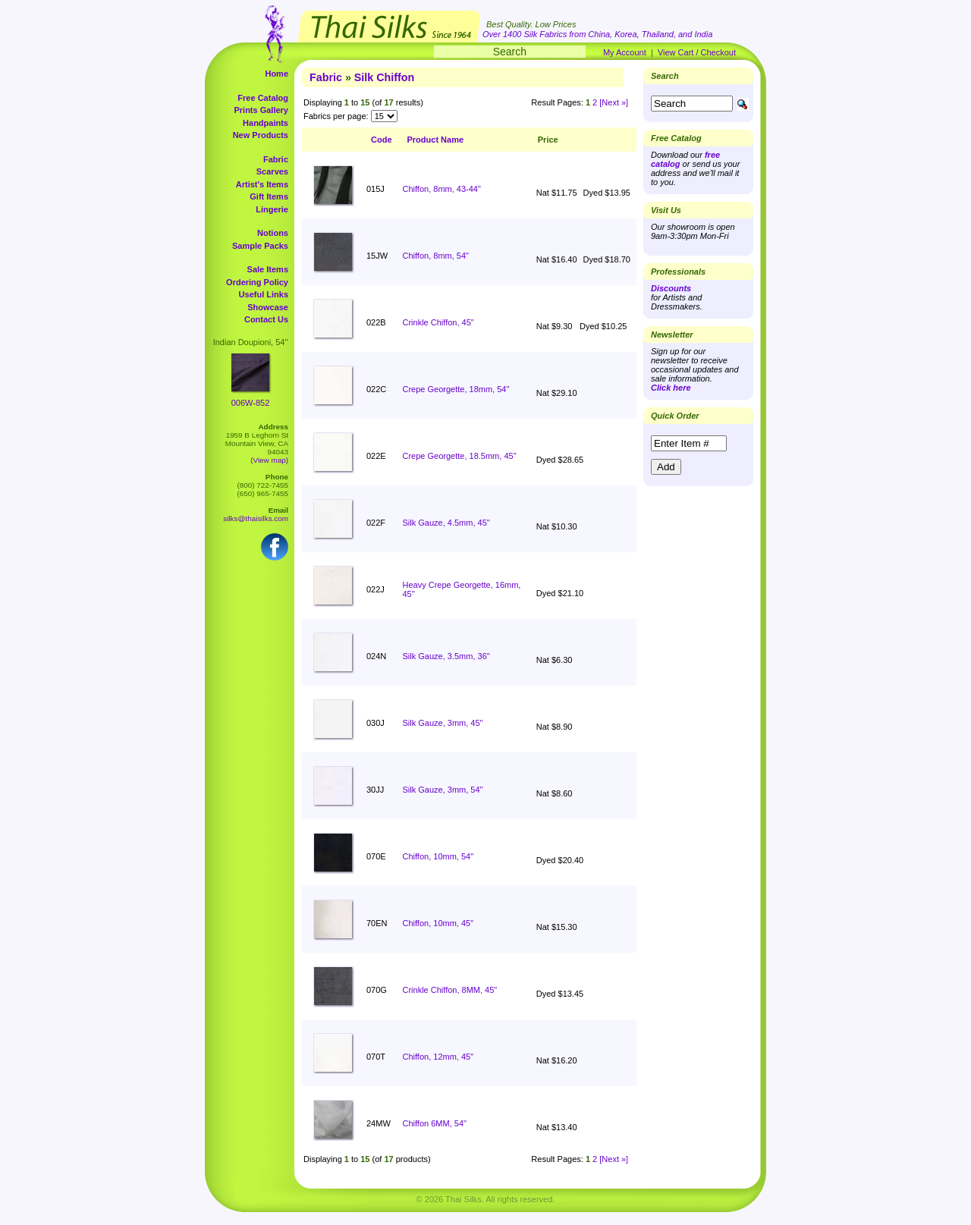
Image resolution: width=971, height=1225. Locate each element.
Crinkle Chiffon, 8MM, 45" (450, 989)
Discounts (671, 288)
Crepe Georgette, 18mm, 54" (456, 389)
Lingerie (272, 209)
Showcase (267, 307)
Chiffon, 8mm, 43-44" (442, 188)
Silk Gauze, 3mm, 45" (443, 722)
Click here (671, 387)
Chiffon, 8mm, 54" (436, 255)
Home (276, 73)
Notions (272, 232)
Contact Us (266, 319)
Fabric (275, 159)
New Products (260, 135)
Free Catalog (262, 97)
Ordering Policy (257, 282)
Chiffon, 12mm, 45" (438, 1056)
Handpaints (265, 122)
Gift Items (269, 196)
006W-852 (250, 402)
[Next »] (613, 102)
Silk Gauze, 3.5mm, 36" (446, 656)
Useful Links (263, 294)
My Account (624, 52)
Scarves (272, 171)
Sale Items (267, 269)
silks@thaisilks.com (255, 518)
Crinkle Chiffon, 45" (438, 322)
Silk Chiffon (384, 77)
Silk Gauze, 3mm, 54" (443, 789)
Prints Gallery (261, 110)
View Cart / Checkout (697, 52)
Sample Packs (260, 245)
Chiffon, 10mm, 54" (438, 856)
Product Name (435, 139)
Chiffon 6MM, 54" (435, 1123)
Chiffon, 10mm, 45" (438, 923)
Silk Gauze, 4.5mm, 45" (446, 522)
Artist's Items (262, 184)
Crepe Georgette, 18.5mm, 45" (460, 455)
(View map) (269, 460)
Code (381, 139)
